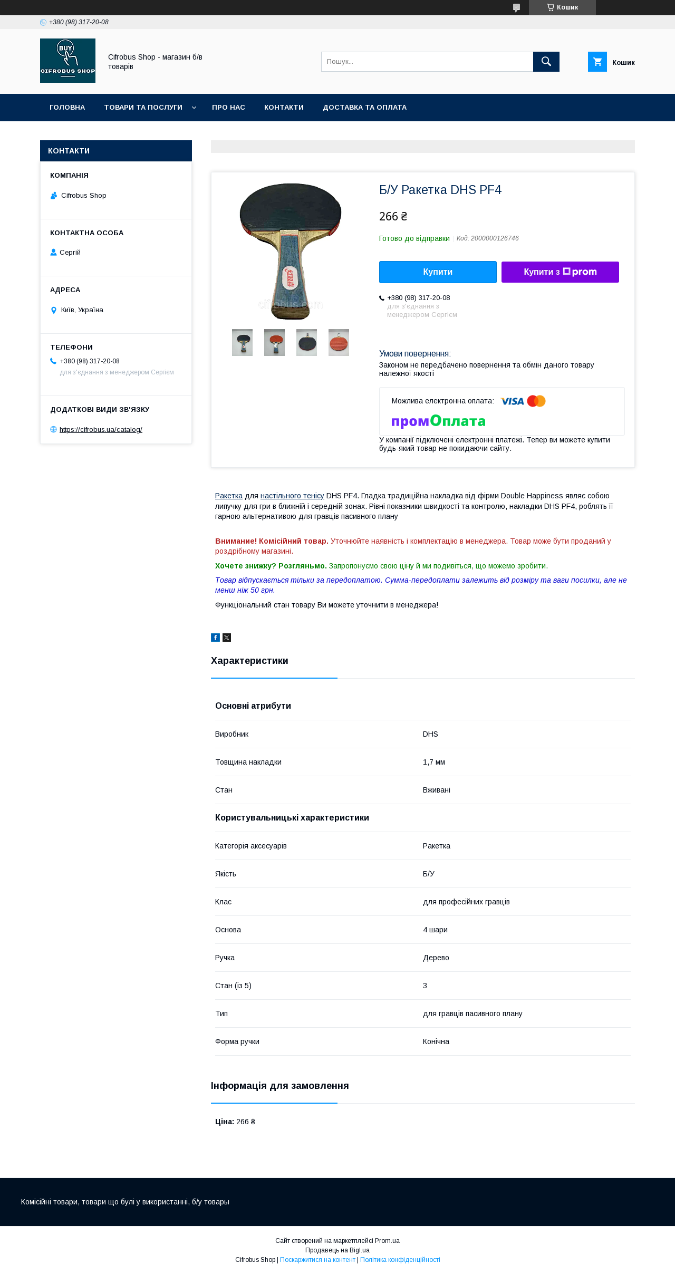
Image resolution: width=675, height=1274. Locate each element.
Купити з (560, 272)
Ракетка (229, 495)
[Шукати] (546, 62)
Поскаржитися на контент (317, 1259)
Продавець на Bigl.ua (337, 1250)
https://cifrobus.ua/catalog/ (101, 429)
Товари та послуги (143, 107)
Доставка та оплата (365, 107)
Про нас (228, 107)
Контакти (284, 107)
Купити (438, 271)
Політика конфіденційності (400, 1259)
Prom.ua (387, 1240)
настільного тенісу (292, 495)
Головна (67, 107)
